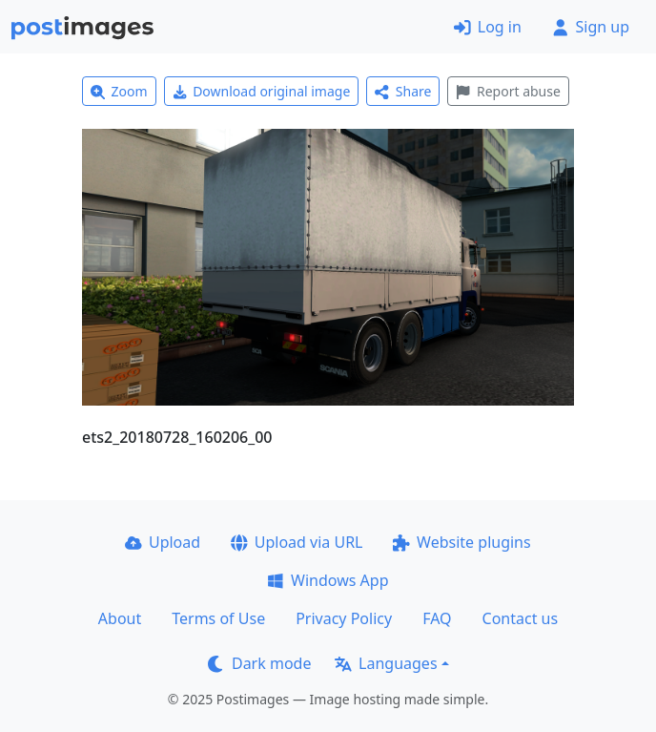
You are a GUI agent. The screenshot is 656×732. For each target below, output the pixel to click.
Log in (488, 26)
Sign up (590, 26)
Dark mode (259, 663)
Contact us (520, 618)
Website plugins (461, 542)
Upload (162, 542)
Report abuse (508, 91)
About (119, 618)
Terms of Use (218, 618)
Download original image (262, 91)
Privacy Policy (344, 618)
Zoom (119, 91)
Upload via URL (296, 542)
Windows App (327, 580)
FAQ (436, 618)
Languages (386, 663)
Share (403, 91)
